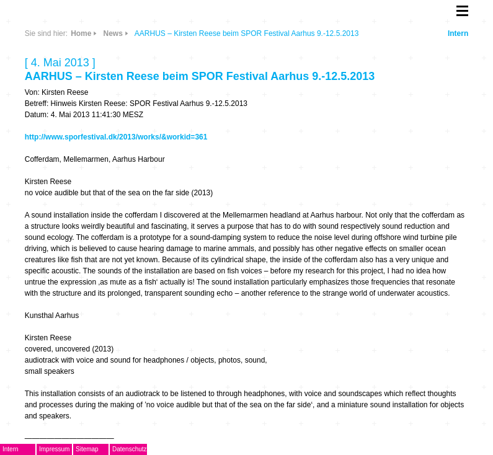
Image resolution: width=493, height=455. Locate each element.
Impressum (54, 449)
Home (81, 33)
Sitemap (87, 449)
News (112, 33)
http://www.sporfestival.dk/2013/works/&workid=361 (116, 137)
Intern (458, 33)
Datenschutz (129, 449)
